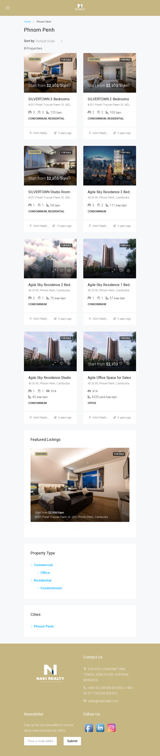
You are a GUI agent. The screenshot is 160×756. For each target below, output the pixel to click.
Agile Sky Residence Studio (49, 378)
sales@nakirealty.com (103, 701)
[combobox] (49, 41)
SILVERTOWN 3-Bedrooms (49, 99)
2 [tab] (82, 529)
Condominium (51, 588)
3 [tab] (89, 529)
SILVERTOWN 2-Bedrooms (108, 99)
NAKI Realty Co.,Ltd (44, 133)
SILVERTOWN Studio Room (49, 192)
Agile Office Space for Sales (109, 378)
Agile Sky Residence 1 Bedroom (112, 285)
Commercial (43, 565)
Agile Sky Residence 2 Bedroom (53, 285)
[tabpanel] (80, 485)
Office (45, 573)
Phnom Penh (44, 626)
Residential (42, 580)
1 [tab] (75, 529)
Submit (72, 741)
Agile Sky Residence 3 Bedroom (112, 192)
